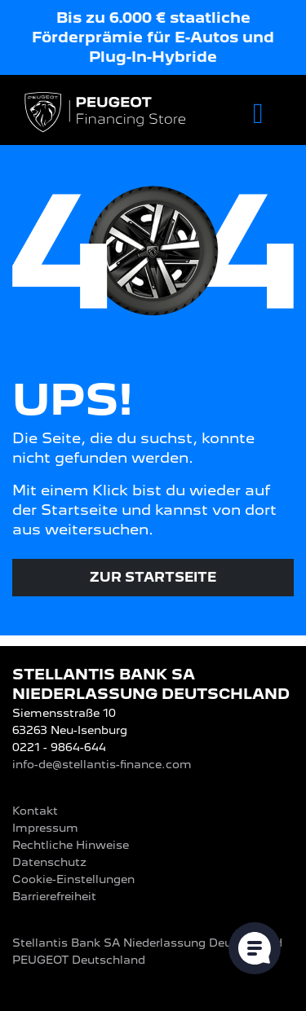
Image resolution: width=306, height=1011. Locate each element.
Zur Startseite (153, 577)
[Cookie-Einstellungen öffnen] (254, 948)
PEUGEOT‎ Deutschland (78, 959)
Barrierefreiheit (54, 896)
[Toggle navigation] (258, 113)
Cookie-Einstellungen (73, 879)
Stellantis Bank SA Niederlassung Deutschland (147, 942)
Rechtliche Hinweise (70, 844)
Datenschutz (49, 861)
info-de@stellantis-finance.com (102, 764)
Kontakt (35, 810)
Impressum (45, 827)
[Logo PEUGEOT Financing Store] (106, 113)
